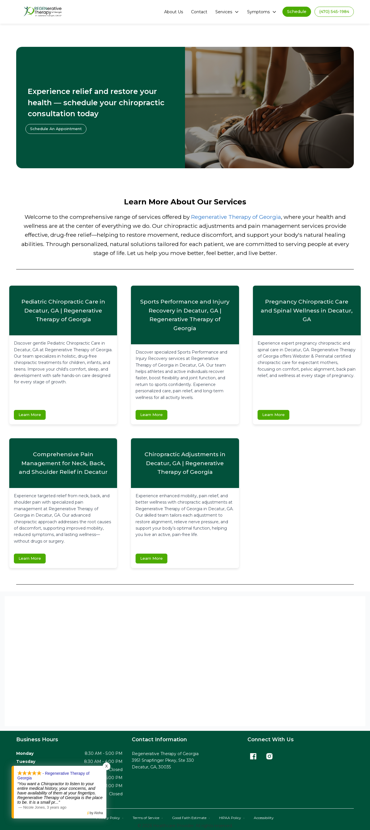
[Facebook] (253, 757)
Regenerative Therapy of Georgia (236, 216)
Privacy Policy (109, 818)
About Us (173, 11)
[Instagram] (269, 757)
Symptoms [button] (262, 11)
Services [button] (227, 11)
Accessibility (264, 818)
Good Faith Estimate (191, 818)
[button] (296, 12)
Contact (199, 11)
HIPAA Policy (232, 818)
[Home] (43, 12)
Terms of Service (148, 818)
